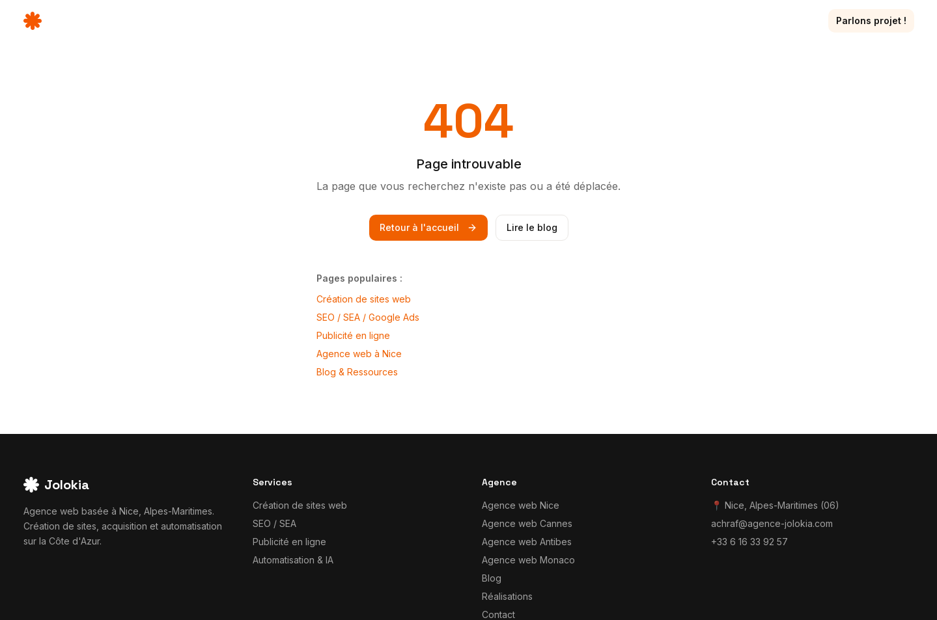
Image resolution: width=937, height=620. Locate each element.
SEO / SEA (274, 523)
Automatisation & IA (293, 559)
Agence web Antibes (527, 541)
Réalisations (681, 20)
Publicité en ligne (353, 335)
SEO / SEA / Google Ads (367, 317)
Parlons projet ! (871, 20)
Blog (741, 20)
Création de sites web (363, 298)
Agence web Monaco (528, 559)
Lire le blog (532, 227)
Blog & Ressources (357, 371)
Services (606, 21)
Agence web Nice (520, 505)
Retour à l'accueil (428, 227)
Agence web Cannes (527, 523)
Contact (789, 20)
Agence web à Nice (359, 353)
